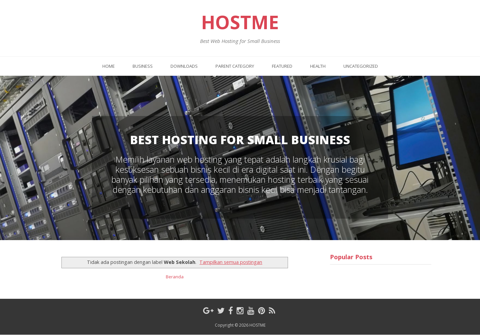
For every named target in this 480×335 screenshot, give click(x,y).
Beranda (175, 277)
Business (143, 66)
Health (318, 66)
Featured (282, 66)
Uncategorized (360, 66)
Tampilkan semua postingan (230, 262)
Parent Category (234, 66)
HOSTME (240, 22)
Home (108, 66)
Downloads (184, 66)
